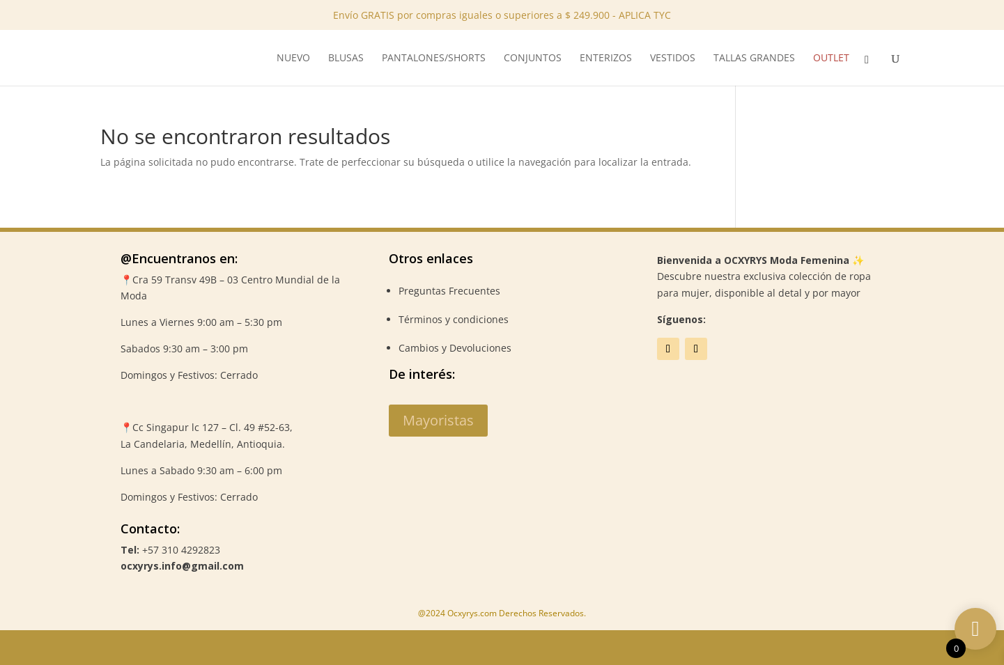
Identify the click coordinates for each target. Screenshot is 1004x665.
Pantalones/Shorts (434, 58)
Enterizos (606, 58)
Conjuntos (533, 58)
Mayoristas (438, 420)
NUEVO (293, 58)
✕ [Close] (989, 43)
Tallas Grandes (754, 58)
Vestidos (672, 58)
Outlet (831, 58)
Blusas (346, 58)
